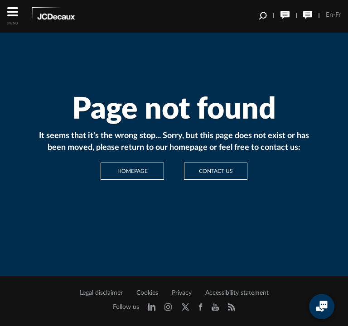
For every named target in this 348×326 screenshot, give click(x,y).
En (329, 15)
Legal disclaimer (101, 293)
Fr (338, 15)
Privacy (182, 293)
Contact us (216, 171)
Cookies (147, 293)
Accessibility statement (237, 293)
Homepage (132, 171)
